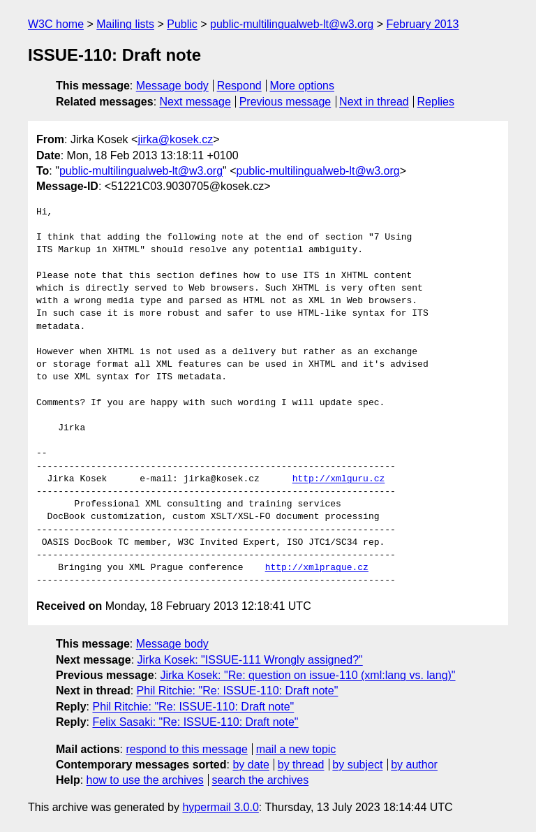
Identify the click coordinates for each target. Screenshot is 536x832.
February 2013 (422, 24)
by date (250, 765)
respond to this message (186, 749)
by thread (301, 765)
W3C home (56, 24)
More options (302, 86)
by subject (357, 765)
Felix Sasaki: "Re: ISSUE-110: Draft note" (195, 722)
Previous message (285, 102)
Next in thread (374, 102)
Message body (172, 86)
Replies (435, 102)
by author (414, 765)
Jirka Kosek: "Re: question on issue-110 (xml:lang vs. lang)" (307, 675)
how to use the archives (145, 780)
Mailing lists (125, 24)
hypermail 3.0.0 (220, 807)
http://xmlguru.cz (338, 479)
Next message (195, 102)
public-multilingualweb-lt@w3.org (291, 24)
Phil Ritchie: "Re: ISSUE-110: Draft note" (237, 690)
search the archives (260, 780)
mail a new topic (296, 749)
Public (182, 24)
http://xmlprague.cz (316, 568)
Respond (239, 86)
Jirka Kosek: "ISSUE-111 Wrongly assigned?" (250, 660)
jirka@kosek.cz (175, 139)
